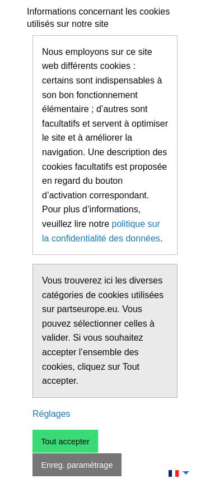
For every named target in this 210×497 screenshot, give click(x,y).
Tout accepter (65, 441)
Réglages (51, 414)
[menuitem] (176, 473)
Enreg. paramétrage (77, 465)
